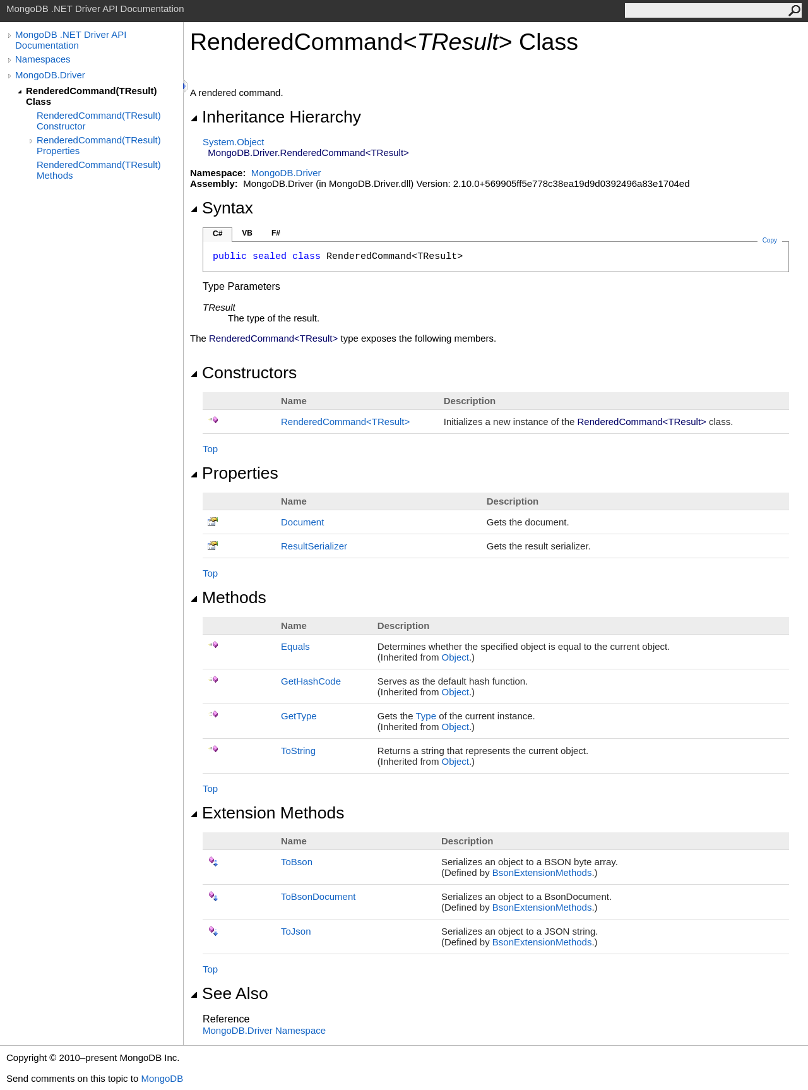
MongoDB (162, 1078)
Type (425, 715)
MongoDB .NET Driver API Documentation (70, 40)
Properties (234, 473)
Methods (228, 597)
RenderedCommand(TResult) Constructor (99, 120)
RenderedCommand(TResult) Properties (99, 145)
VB (247, 233)
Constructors (243, 372)
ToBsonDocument (318, 896)
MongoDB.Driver (50, 74)
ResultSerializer (314, 546)
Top (210, 448)
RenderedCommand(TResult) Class (91, 96)
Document (302, 522)
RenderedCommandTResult (345, 421)
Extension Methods (267, 812)
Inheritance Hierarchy (275, 116)
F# (275, 233)
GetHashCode (311, 681)
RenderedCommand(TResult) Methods (99, 170)
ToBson (296, 861)
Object (455, 657)
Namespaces (43, 59)
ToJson (296, 931)
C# (217, 233)
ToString (298, 750)
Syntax (221, 207)
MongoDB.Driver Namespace (264, 1030)
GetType (299, 715)
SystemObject (233, 141)
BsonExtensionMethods (542, 872)
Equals (295, 646)
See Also (229, 993)
